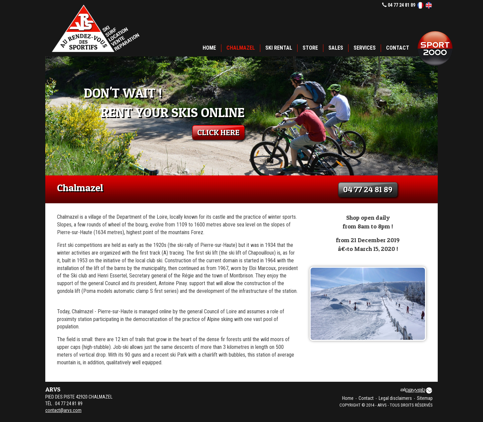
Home (209, 48)
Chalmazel (240, 48)
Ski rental (278, 48)
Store (310, 48)
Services (365, 48)
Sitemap (425, 398)
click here (218, 132)
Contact (397, 48)
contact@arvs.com (63, 410)
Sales (335, 48)
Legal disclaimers (395, 398)
